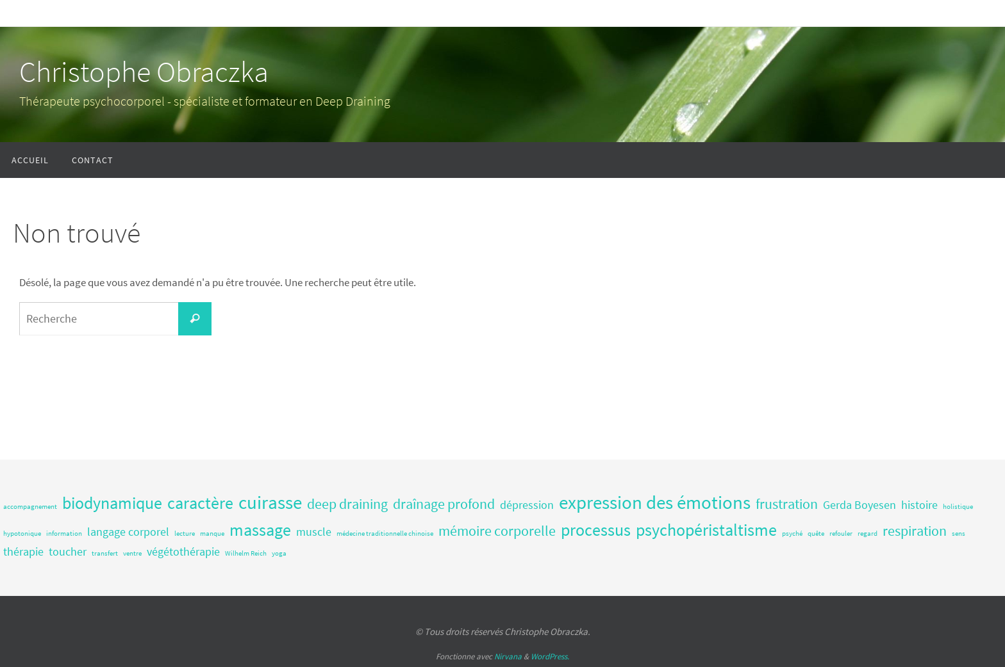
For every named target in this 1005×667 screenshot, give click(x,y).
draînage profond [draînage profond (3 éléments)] (444, 504)
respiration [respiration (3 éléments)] (915, 531)
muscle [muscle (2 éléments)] (313, 532)
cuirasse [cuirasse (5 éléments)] (270, 502)
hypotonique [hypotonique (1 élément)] (22, 533)
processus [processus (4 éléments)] (596, 529)
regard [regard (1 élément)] (867, 533)
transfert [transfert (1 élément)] (105, 553)
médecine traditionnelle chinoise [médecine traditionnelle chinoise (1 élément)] (384, 533)
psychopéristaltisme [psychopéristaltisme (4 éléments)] (706, 529)
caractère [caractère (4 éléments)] (200, 502)
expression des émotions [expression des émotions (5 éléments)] (655, 502)
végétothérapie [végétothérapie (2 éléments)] (183, 552)
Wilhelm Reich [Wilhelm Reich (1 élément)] (246, 553)
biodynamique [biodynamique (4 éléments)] (112, 502)
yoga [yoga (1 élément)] (279, 553)
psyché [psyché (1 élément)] (792, 533)
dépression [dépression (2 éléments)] (527, 505)
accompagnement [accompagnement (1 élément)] (30, 506)
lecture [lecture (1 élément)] (184, 533)
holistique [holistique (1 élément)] (958, 506)
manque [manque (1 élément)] (212, 533)
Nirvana (508, 656)
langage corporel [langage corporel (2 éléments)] (128, 532)
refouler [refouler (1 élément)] (840, 533)
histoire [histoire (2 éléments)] (919, 505)
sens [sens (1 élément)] (958, 533)
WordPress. (550, 656)
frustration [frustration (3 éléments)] (787, 504)
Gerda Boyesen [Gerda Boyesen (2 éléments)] (859, 505)
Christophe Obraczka (144, 71)
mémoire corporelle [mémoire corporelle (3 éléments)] (497, 531)
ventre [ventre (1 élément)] (132, 553)
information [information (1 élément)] (64, 533)
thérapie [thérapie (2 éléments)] (23, 552)
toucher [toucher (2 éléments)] (68, 552)
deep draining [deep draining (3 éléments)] (347, 504)
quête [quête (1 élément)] (816, 533)
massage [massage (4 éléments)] (260, 529)
